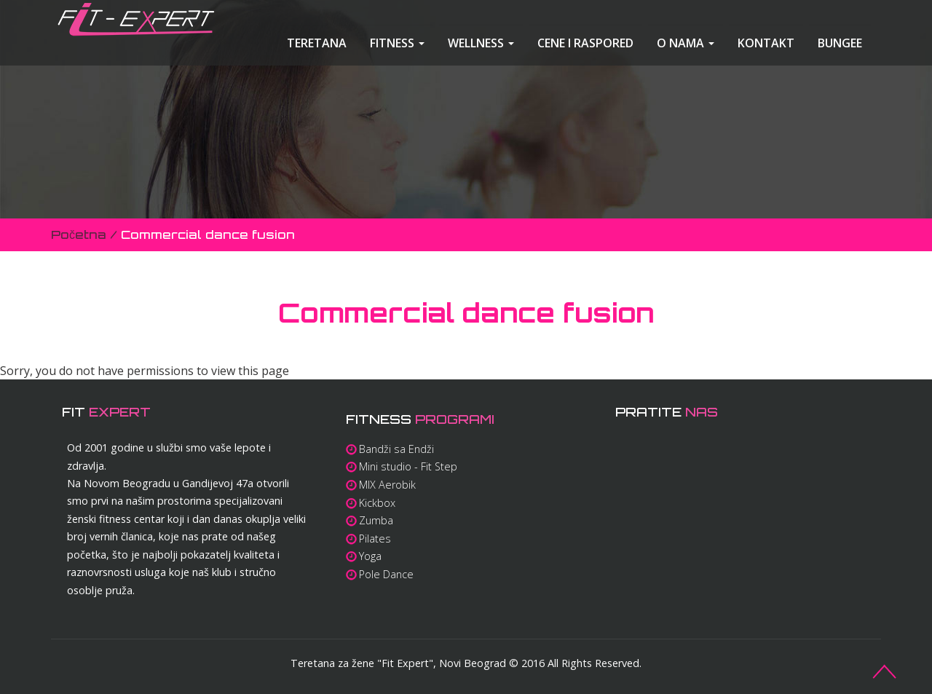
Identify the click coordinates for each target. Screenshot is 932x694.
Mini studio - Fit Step (408, 466)
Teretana (317, 43)
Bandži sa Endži (396, 449)
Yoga (370, 556)
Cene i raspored (585, 43)
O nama (685, 43)
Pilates (375, 538)
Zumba (376, 520)
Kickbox (377, 503)
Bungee (840, 43)
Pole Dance (386, 574)
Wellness (481, 43)
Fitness (397, 43)
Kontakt (766, 43)
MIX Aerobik (387, 485)
